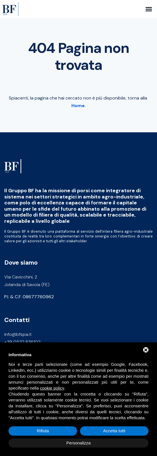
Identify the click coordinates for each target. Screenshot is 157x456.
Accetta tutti (114, 430)
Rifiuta (43, 430)
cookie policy (52, 388)
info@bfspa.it (18, 335)
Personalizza (78, 442)
